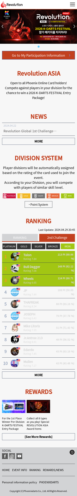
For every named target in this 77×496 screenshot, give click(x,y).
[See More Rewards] (38, 437)
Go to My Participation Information (38, 55)
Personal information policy (19, 482)
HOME (6, 470)
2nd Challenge (57, 237)
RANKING (19, 237)
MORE (38, 141)
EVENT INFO (19, 470)
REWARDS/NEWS (53, 470)
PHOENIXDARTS (49, 482)
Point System (38, 204)
